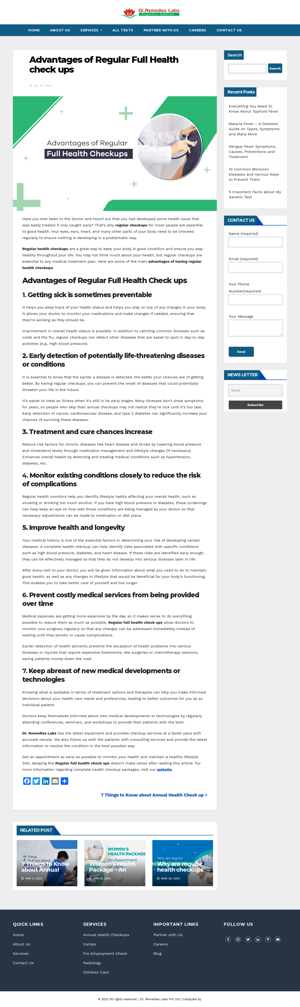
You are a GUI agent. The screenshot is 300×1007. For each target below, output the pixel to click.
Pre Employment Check (105, 953)
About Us (60, 30)
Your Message (255, 328)
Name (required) (255, 237)
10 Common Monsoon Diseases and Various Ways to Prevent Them (254, 174)
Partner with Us (168, 935)
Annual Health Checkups (106, 935)
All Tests (122, 30)
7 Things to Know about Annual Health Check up (154, 795)
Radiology (92, 963)
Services (91, 30)
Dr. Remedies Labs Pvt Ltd (160, 999)
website (164, 769)
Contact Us (229, 30)
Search (235, 54)
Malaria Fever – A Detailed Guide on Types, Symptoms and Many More (254, 129)
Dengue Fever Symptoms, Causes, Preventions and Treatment (252, 151)
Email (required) (255, 263)
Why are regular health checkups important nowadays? (180, 872)
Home (34, 30)
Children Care (96, 972)
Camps (89, 944)
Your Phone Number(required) (255, 292)
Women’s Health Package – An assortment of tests (112, 872)
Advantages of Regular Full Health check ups (103, 64)
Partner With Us (161, 30)
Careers (197, 30)
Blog (157, 953)
